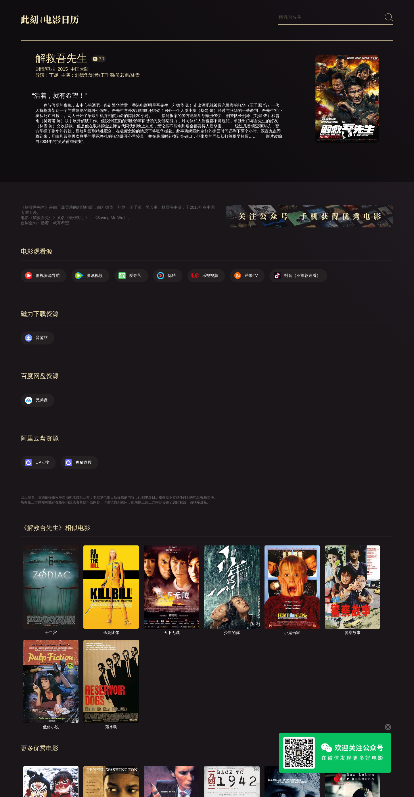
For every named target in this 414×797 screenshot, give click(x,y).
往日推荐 (300, 778)
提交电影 (272, 778)
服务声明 (328, 778)
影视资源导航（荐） (174, 778)
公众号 (381, 778)
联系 (248, 778)
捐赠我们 (356, 778)
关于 (228, 778)
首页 (208, 778)
